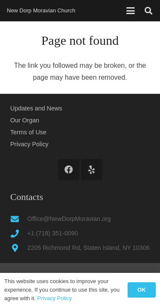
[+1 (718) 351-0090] (18, 233)
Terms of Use (28, 132)
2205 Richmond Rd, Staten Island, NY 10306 (88, 247)
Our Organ (24, 120)
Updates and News (36, 108)
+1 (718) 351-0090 (52, 233)
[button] (130, 10)
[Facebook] (68, 169)
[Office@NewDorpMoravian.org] (18, 219)
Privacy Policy (29, 144)
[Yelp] (91, 169)
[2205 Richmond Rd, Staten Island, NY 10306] (18, 248)
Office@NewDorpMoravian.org (69, 218)
